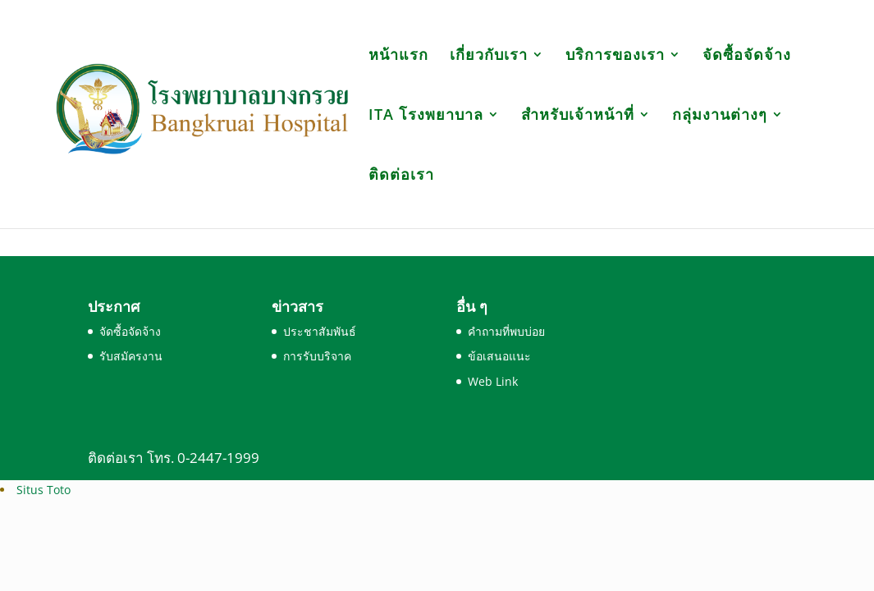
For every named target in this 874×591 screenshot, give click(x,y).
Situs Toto (43, 489)
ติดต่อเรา (401, 176)
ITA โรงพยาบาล (425, 116)
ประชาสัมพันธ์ (319, 331)
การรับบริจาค (317, 356)
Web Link (493, 381)
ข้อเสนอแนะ (499, 356)
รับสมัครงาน (130, 356)
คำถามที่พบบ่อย (506, 331)
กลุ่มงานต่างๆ (719, 116)
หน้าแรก (398, 56)
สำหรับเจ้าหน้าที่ (577, 116)
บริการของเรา (615, 56)
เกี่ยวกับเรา (489, 56)
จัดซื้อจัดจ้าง (746, 56)
